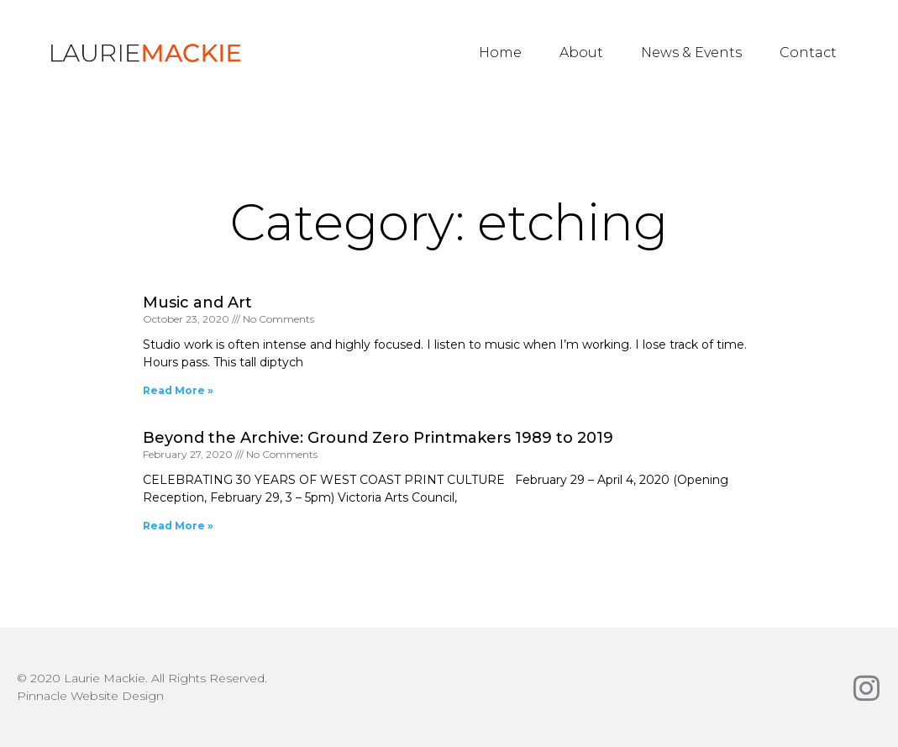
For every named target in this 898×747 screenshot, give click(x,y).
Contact (808, 52)
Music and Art (197, 302)
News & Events (691, 52)
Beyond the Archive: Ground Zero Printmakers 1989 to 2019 (378, 438)
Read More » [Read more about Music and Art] (178, 390)
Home (500, 52)
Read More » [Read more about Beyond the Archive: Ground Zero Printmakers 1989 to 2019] (178, 525)
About (581, 52)
